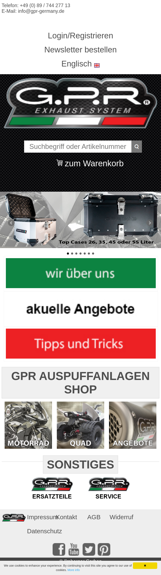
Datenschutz (39, 531)
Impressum (39, 517)
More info (74, 570)
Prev (11, 223)
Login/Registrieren (80, 35)
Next (149, 223)
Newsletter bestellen (80, 49)
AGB (93, 517)
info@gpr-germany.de (41, 11)
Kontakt (66, 517)
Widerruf (121, 517)
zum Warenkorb (94, 161)
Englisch (76, 63)
